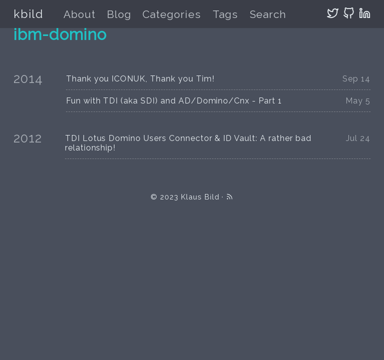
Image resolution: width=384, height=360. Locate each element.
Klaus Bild (200, 196)
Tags (225, 14)
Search (268, 14)
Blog (119, 14)
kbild (28, 13)
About (80, 14)
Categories (171, 14)
